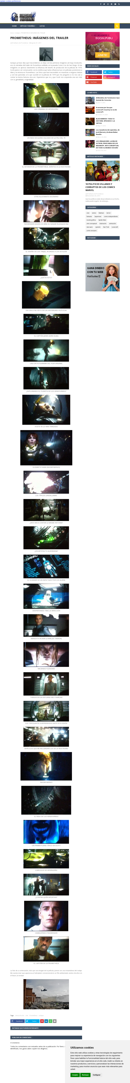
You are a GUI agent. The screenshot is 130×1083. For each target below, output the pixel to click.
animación (112, 223)
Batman (101, 213)
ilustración (103, 223)
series (94, 213)
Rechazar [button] (85, 1075)
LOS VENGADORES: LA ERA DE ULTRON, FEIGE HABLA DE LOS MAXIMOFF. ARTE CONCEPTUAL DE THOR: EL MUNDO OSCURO (107, 144)
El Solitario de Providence (20, 43)
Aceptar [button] (75, 1075)
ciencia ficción (19, 1015)
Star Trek (106, 227)
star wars (90, 227)
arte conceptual (92, 223)
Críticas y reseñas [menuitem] (27, 26)
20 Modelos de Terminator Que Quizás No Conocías (108, 99)
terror (109, 213)
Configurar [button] (96, 1075)
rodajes (17, 33)
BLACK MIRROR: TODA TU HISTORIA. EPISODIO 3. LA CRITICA (105, 121)
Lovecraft (115, 227)
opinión (97, 227)
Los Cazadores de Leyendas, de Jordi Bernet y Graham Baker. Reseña (108, 132)
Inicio (12, 33)
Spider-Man (102, 220)
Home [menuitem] (14, 26)
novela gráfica (91, 220)
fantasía (89, 216)
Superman (98, 216)
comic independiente (111, 216)
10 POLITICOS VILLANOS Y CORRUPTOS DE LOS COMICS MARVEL (100, 187)
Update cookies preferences (10, 1)
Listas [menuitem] (42, 26)
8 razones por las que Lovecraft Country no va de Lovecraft (106, 109)
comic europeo (92, 231)
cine (26, 1015)
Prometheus (33, 1015)
